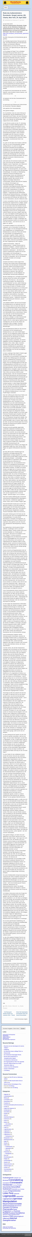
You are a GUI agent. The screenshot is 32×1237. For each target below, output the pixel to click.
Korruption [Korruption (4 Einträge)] (5, 1191)
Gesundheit (6, 1111)
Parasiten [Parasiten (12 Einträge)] (6, 1207)
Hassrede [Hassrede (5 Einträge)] (14, 1189)
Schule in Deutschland (9, 1068)
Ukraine (10, 1006)
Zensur (6, 1150)
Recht (5, 1155)
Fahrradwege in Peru (16, 1084)
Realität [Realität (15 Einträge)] (5, 1213)
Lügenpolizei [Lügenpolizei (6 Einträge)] (19, 1196)
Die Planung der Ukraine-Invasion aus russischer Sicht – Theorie (9, 1013)
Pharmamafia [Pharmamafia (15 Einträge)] (8, 1209)
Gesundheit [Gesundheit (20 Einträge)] (15, 1187)
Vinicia (14, 20)
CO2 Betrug (11, 1086)
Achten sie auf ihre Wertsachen (11, 1067)
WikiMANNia (5, 1036)
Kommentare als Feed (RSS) (9, 1228)
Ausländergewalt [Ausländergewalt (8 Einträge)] (8, 1177)
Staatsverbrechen (8, 1164)
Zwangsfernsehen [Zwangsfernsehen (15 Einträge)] (9, 1220)
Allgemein (6, 1094)
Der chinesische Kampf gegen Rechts (12, 1054)
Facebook (6, 1103)
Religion (6, 1158)
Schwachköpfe (7, 1160)
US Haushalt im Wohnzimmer (10, 1060)
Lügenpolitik (8, 1148)
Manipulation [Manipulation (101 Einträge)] (10, 1201)
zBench (23, 1234)
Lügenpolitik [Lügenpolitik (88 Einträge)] (9, 1196)
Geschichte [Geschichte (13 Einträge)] (7, 1187)
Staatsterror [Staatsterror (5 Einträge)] (6, 1216)
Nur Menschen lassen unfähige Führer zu (13, 1051)
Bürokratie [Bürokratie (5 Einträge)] (5, 1180)
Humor (5, 1120)
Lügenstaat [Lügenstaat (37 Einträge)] (17, 1198)
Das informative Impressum (9, 1039)
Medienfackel (6, 1038)
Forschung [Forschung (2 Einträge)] (15, 1185)
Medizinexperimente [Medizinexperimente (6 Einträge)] (8, 1205)
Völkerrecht (14, 1006)
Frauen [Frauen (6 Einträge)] (19, 1185)
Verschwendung (7, 1169)
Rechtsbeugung (7, 1157)
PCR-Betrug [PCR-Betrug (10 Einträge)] (14, 1207)
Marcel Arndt (7, 1084)
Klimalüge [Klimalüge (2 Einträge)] (22, 1189)
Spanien (6, 1162)
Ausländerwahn (8, 1146)
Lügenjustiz (6, 1131)
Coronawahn (7, 1099)
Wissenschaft (7, 1053)
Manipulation (7, 1138)
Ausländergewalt (8, 1096)
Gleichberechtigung (8, 1117)
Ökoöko (6, 1143)
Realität (21, 1006)
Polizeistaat (6, 1151)
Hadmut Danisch (6, 1037)
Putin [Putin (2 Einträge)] (12, 1211)
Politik (6, 1006)
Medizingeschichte (8, 1139)
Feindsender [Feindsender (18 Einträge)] (7, 1185)
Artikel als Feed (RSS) (8, 1227)
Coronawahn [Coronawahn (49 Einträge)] (16, 1182)
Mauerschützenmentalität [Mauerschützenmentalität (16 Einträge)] (12, 1204)
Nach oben (28, 1234)
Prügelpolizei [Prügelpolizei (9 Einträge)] (7, 1211)
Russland (5, 1008)
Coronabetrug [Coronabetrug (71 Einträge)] (16, 1180)
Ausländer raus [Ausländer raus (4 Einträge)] (17, 1177)
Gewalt (5, 1113)
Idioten (5, 1122)
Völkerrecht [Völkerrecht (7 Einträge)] (6, 1218)
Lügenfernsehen (7, 1129)
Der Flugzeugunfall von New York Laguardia (14, 1061)
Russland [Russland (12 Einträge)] (12, 1213)
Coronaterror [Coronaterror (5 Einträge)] (6, 1183)
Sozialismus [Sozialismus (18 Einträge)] (20, 1213)
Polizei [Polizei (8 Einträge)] (15, 1209)
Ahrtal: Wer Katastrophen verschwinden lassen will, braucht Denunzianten (22, 1013)
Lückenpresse (8, 1136)
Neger (5, 1141)
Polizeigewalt (8, 1153)
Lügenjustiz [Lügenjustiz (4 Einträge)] (16, 1193)
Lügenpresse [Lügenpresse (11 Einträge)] (7, 1199)
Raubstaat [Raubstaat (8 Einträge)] (17, 1211)
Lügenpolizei (7, 1132)
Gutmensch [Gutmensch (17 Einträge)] (7, 1189)
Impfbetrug (6, 1049)
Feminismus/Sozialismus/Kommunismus (13, 1104)
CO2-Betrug (6, 1070)
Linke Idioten (8, 1124)
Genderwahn (7, 1110)
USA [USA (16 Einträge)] (11, 1216)
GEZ (5, 1115)
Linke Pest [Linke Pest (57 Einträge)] (8, 1193)
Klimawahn (6, 1125)
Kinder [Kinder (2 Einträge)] (18, 1189)
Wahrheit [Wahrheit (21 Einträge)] (13, 1218)
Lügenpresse (7, 1134)
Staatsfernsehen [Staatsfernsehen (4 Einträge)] (15, 1214)
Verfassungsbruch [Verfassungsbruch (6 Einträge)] (18, 1216)
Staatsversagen (7, 1165)
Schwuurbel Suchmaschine (9, 1034)
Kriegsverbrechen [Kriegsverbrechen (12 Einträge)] (14, 1191)
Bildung (5, 1098)
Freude (5, 1106)
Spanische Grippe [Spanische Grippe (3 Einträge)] (7, 1214)
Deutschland (7, 1101)
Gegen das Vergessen (9, 1108)
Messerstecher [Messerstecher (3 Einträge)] (18, 1205)
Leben (5, 1127)
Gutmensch (6, 1118)
